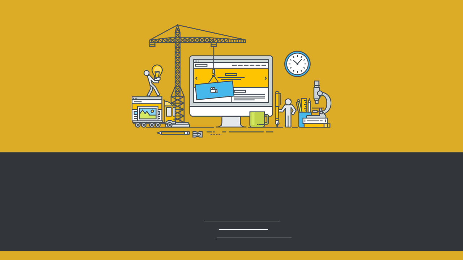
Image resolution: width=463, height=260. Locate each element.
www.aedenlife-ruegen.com (254, 235)
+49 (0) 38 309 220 (243, 227)
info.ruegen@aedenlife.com (242, 219)
